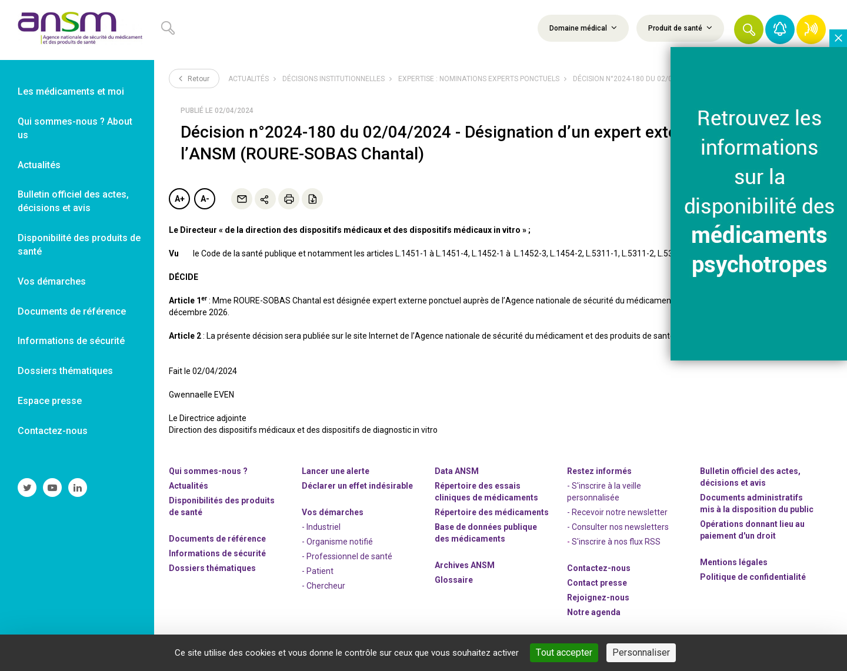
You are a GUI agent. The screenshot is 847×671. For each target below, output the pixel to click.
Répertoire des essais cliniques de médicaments (486, 491)
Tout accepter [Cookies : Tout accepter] (564, 652)
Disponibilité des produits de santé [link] (79, 244)
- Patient (318, 571)
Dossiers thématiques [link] (65, 370)
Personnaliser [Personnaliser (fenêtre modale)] (641, 652)
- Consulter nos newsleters (618, 527)
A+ (180, 198)
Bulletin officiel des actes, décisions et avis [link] (73, 201)
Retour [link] (194, 78)
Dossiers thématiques (212, 568)
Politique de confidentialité (753, 577)
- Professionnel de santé (347, 556)
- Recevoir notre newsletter (617, 512)
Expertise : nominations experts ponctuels (478, 79)
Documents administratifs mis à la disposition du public (756, 503)
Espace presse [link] (50, 400)
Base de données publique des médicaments (486, 532)
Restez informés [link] (599, 471)
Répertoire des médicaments (492, 512)
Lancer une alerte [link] (335, 471)
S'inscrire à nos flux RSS (616, 541)
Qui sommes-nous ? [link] (208, 471)
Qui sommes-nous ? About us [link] (75, 128)
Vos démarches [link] (52, 281)
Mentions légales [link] (734, 562)
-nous (598, 597)
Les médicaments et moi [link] (71, 91)
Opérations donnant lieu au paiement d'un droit (752, 529)
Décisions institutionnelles (333, 79)
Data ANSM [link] (457, 471)
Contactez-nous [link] (53, 430)
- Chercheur (323, 585)
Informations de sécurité (217, 553)
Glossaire (454, 580)
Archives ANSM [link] (465, 565)
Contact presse (597, 582)
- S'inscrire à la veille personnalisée (604, 491)
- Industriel (321, 527)
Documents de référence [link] (72, 311)
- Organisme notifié (337, 541)
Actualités (248, 79)
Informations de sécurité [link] (71, 340)
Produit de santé (680, 27)
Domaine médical (583, 27)
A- (205, 198)
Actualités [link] (39, 165)
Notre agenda (594, 612)
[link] (77, 30)
